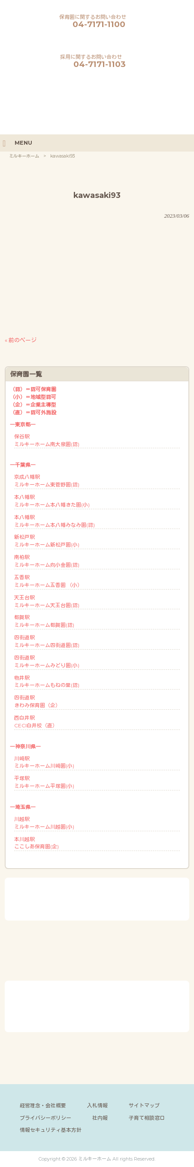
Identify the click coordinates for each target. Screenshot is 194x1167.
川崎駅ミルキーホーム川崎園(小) (44, 762)
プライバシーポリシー (45, 1118)
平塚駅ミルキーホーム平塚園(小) (44, 782)
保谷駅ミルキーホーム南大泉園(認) (46, 440)
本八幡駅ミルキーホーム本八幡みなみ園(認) (54, 521)
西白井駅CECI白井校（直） (36, 721)
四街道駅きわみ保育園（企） (37, 701)
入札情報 (97, 1105)
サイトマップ (144, 1105)
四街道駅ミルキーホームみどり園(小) (46, 661)
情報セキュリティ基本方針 (51, 1130)
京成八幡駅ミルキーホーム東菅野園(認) (46, 481)
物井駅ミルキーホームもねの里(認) (46, 682)
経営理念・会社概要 (43, 1105)
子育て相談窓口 (147, 1118)
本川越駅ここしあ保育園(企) (36, 843)
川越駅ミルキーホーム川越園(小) (44, 823)
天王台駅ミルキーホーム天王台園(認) (46, 601)
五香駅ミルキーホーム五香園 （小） (48, 581)
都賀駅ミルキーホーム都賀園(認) (44, 621)
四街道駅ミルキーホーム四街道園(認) (46, 641)
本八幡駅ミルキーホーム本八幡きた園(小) (52, 501)
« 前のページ (20, 340)
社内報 (100, 1118)
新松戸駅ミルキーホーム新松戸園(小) (46, 541)
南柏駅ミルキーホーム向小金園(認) (46, 561)
